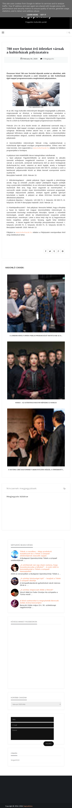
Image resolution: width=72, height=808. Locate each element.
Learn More (32, 15)
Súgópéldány (28, 806)
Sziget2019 (15, 760)
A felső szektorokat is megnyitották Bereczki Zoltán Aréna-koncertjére (39, 602)
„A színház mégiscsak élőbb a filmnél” (36, 590)
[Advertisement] (12, 791)
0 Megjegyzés (48, 59)
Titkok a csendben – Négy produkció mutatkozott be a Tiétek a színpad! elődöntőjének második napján (36, 553)
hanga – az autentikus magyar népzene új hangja (36, 403)
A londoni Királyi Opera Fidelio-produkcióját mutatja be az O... (36, 336)
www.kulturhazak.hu (41, 148)
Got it (43, 15)
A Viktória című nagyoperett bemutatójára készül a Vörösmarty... (36, 470)
